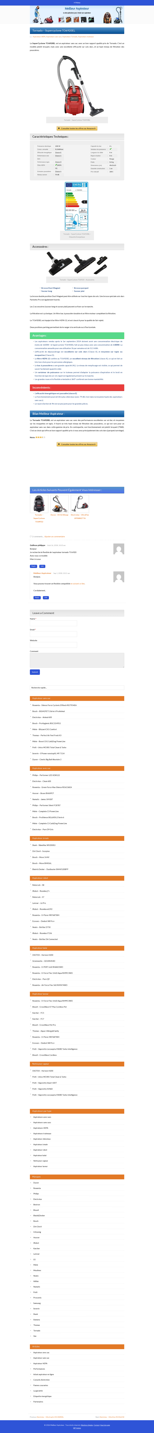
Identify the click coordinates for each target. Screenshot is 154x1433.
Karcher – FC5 (38, 1013)
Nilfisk (36, 1281)
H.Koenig (37, 1232)
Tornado (36, 1330)
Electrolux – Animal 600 (42, 717)
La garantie (38, 1391)
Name (33, 619)
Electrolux (37, 1199)
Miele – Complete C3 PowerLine (45, 811)
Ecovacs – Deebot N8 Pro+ (43, 921)
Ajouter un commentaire (54, 536)
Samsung (37, 1303)
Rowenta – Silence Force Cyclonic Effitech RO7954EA (54, 705)
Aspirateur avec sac (41, 768)
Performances (39, 1369)
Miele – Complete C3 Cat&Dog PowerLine (49, 823)
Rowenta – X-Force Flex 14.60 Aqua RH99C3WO (52, 973)
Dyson (36, 1183)
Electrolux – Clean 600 (41, 781)
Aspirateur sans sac (41, 698)
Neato (36, 1276)
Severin (36, 1308)
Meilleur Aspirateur (42, 573)
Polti (35, 1292)
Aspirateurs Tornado (69, 37)
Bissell (36, 1210)
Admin (77, 1428)
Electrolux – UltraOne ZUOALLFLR (112, 1417)
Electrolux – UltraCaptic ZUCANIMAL (50, 1417)
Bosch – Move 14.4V (40, 857)
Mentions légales (87, 1425)
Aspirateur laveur (40, 994)
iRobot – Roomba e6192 (42, 909)
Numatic (36, 1287)
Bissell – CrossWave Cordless (44, 1055)
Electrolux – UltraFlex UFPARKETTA (80, 507)
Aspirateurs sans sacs (54, 37)
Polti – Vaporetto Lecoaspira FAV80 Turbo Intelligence (54, 1049)
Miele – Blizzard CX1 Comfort (44, 729)
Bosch (35, 1221)
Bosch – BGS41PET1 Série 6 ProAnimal (48, 711)
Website (33, 640)
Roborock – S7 (38, 897)
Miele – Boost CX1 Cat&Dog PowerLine (48, 741)
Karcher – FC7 (38, 1019)
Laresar (36, 1254)
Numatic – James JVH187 (42, 799)
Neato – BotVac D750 (41, 927)
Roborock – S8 (38, 885)
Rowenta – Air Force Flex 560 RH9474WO (49, 985)
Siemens (36, 1320)
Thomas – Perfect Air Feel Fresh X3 (46, 735)
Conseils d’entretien (41, 1380)
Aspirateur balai (39, 948)
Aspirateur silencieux (42, 1139)
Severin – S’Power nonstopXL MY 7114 (48, 753)
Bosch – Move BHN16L (41, 863)
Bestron (36, 1204)
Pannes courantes (40, 1385)
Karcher (36, 1248)
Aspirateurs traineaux (86, 37)
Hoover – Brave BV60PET (43, 793)
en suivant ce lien (78, 583)
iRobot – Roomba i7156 (42, 933)
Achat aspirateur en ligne (43, 1374)
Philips (36, 1193)
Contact (97, 1425)
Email (33, 629)
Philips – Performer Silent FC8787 (46, 805)
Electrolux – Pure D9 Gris (42, 829)
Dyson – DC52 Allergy (59, 505)
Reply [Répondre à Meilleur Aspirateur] (37, 597)
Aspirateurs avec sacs (42, 1117)
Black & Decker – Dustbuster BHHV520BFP (50, 869)
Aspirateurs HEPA (39, 37)
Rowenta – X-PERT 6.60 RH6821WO (47, 967)
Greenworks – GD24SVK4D (43, 961)
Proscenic (37, 1298)
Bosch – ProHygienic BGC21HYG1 (46, 723)
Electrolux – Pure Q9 (41, 979)
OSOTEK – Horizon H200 (42, 955)
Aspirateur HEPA (40, 1363)
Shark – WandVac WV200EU (43, 845)
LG (34, 1259)
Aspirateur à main (40, 838)
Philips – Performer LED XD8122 (46, 775)
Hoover (36, 1237)
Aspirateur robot (40, 878)
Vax (34, 1336)
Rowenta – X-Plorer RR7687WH (45, 915)
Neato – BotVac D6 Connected (45, 939)
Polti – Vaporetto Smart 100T (44, 1083)
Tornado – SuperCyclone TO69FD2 (39, 509)
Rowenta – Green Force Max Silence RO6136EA (52, 787)
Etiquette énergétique (42, 1396)
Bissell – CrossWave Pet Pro (44, 1025)
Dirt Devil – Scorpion (41, 851)
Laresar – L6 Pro (39, 903)
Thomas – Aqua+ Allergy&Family (45, 1031)
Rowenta (37, 1188)
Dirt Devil (37, 1226)
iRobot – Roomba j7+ (41, 891)
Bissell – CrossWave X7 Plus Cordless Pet (49, 1007)
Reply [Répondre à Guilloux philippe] (33, 566)
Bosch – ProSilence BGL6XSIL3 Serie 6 (48, 817)
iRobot (36, 1243)
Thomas (36, 1325)
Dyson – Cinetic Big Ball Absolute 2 (46, 759)
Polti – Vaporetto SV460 (42, 1089)
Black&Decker (39, 1215)
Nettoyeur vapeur (40, 1064)
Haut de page (105, 1425)
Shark (35, 1314)
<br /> (77, 464)
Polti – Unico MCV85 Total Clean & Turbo (49, 747)
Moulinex (37, 1270)
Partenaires (38, 1402)
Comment (34, 651)
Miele (35, 1265)
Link (42, 566)
